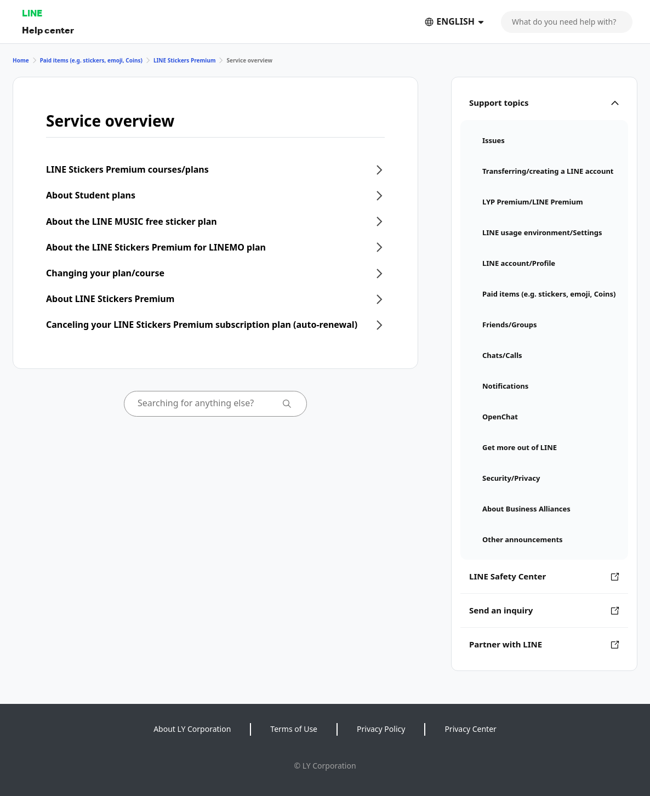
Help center (48, 30)
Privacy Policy (381, 729)
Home (21, 60)
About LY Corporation (192, 729)
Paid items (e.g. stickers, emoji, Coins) (91, 60)
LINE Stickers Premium (184, 60)
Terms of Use (293, 729)
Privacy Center (470, 729)
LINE (32, 13)
